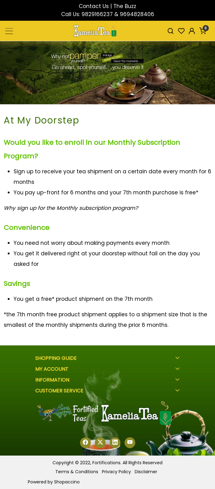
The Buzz (124, 6)
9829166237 (97, 14)
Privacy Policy (116, 472)
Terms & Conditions (76, 472)
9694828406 (137, 14)
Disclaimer (146, 472)
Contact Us (94, 6)
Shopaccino (67, 482)
